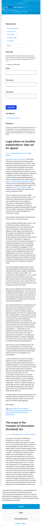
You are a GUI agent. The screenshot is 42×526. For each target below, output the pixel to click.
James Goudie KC (30, 434)
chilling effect (13, 408)
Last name (10, 92)
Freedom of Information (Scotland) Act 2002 (19, 181)
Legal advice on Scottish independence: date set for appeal (20, 145)
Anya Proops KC (11, 31)
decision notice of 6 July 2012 (17, 159)
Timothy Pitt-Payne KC (13, 28)
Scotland (12, 412)
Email (8, 68)
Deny (21, 513)
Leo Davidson (10, 41)
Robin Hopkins (11, 34)
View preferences (20, 519)
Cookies (17, 523)
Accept (21, 507)
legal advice (25, 410)
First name (10, 80)
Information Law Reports (13, 118)
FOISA (20, 408)
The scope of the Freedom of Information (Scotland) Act (20, 426)
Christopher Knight (12, 37)
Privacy (23, 523)
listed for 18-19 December (19, 187)
